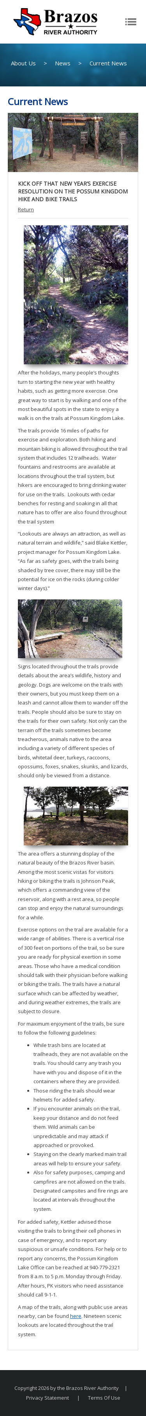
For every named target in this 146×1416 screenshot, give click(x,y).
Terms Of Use (104, 1397)
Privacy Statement (47, 1397)
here (75, 1315)
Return (26, 209)
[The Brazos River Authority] (55, 21)
